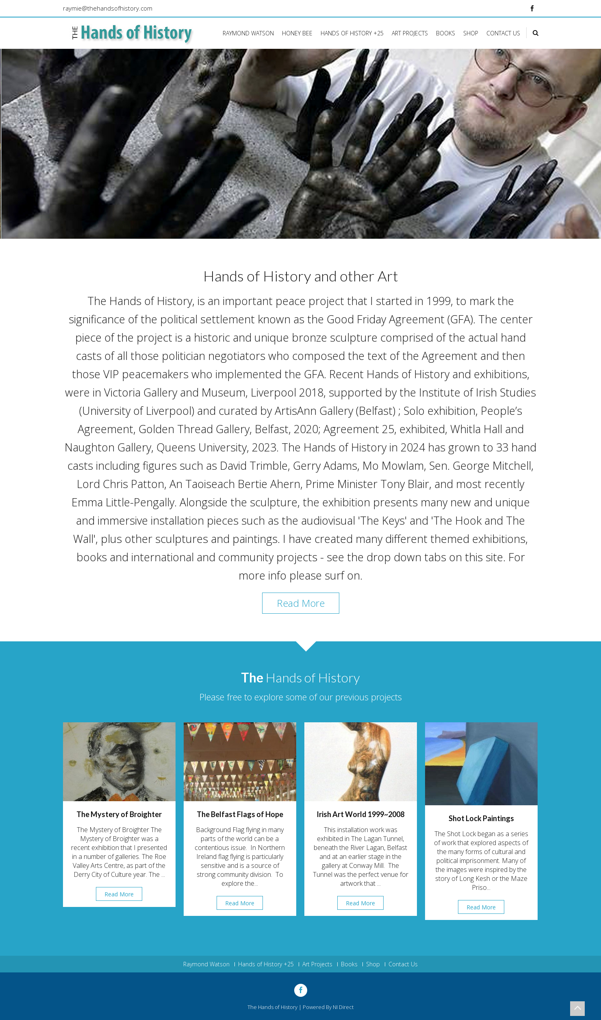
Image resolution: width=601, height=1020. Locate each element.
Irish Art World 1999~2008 (360, 814)
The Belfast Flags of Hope (240, 814)
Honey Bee (297, 33)
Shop (470, 33)
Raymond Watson (248, 33)
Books (445, 33)
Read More (301, 603)
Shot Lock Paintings (481, 818)
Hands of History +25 (352, 33)
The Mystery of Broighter (119, 814)
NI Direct (343, 1007)
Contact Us (503, 33)
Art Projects (410, 33)
